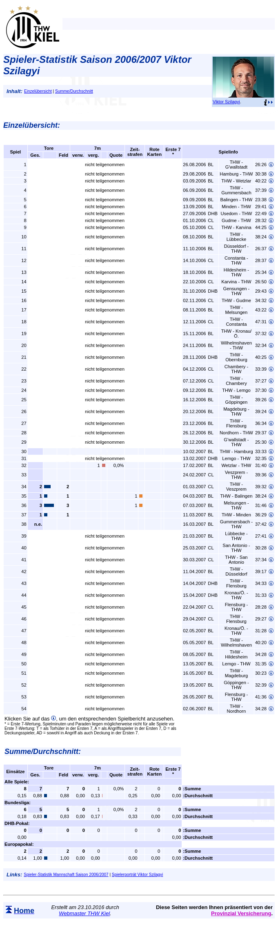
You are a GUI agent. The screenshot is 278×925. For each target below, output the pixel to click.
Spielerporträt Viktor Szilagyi (137, 874)
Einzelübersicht (38, 91)
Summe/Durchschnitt (74, 91)
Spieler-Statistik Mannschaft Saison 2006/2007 (66, 874)
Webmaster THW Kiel (84, 913)
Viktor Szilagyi (226, 101)
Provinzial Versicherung (241, 913)
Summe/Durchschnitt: (42, 751)
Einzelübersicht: (31, 125)
